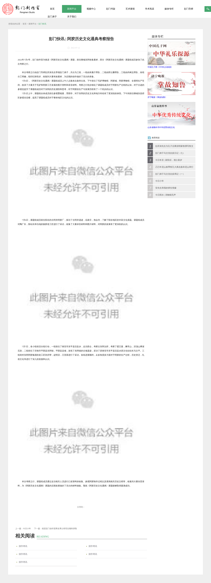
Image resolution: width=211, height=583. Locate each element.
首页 (52, 9)
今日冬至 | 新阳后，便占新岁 (168, 160)
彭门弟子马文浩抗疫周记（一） (170, 174)
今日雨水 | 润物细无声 (165, 195)
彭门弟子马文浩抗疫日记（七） (170, 153)
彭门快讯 (42, 24)
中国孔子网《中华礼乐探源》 (160, 67)
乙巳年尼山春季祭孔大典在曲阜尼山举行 (174, 167)
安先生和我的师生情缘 (165, 188)
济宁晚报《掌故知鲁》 (157, 97)
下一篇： (55, 528)
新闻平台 (32, 24)
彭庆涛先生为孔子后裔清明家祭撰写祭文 (174, 146)
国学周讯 (23, 546)
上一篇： (23, 528)
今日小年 (159, 181)
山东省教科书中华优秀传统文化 (161, 127)
